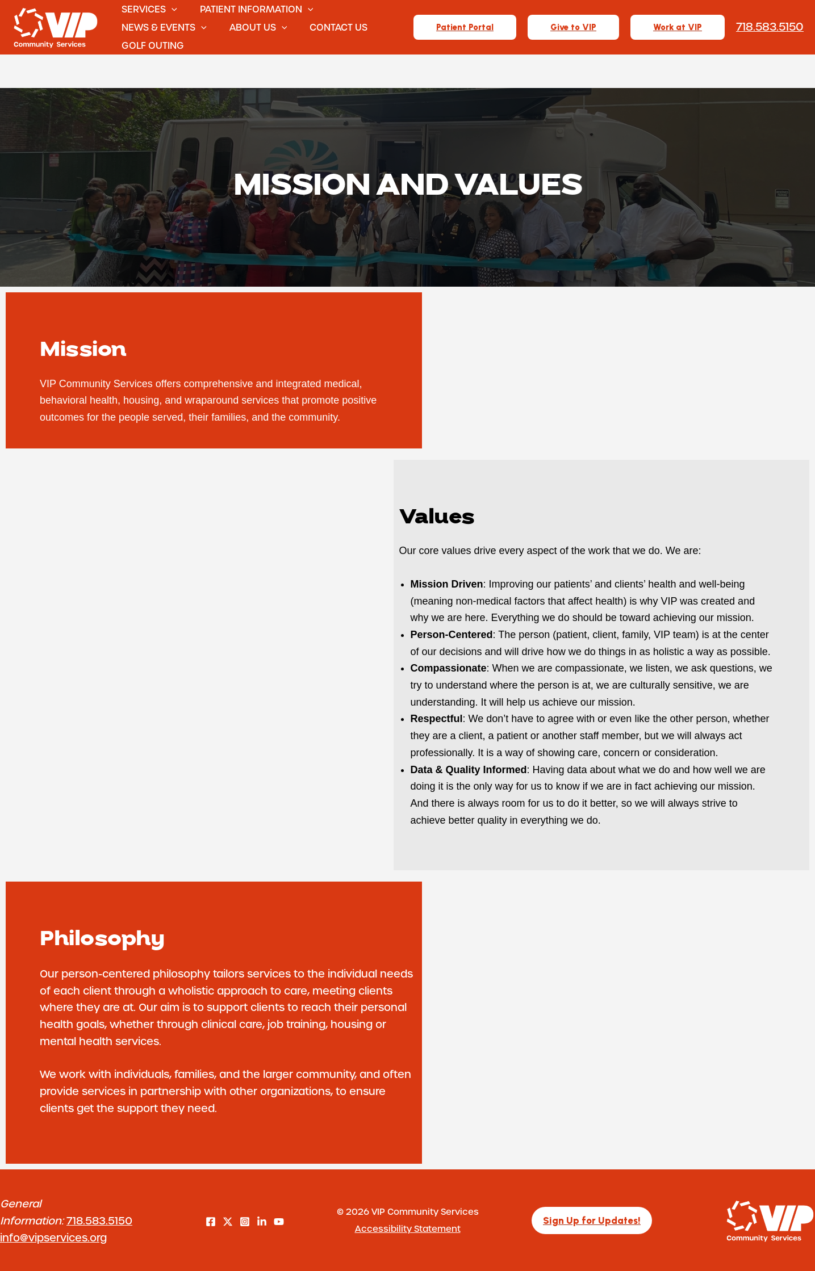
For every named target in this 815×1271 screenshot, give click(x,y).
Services (150, 9)
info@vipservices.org (53, 1237)
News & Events (165, 27)
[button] (172, 9)
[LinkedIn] (262, 1222)
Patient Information (253, 9)
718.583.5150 (99, 1220)
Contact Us (331, 27)
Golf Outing (154, 45)
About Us (255, 27)
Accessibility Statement (408, 1228)
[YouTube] (279, 1222)
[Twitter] (228, 1222)
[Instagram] (245, 1222)
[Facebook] (211, 1222)
